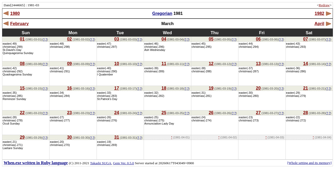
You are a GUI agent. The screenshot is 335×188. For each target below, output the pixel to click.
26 (211, 112)
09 (69, 63)
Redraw (324, 5)
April (319, 23)
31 (116, 137)
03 (116, 39)
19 (211, 88)
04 (163, 39)
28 (305, 112)
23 (69, 112)
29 (22, 137)
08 (22, 63)
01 (22, 39)
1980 (15, 13)
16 (69, 88)
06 (258, 39)
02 (69, 39)
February (19, 23)
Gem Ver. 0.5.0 (123, 163)
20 (258, 88)
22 (22, 112)
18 (163, 88)
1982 (319, 13)
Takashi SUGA (100, 163)
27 (258, 112)
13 (258, 63)
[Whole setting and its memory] (309, 163)
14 (305, 63)
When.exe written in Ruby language (36, 163)
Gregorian (162, 13)
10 (116, 63)
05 (211, 39)
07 (305, 39)
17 (116, 88)
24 (116, 112)
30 (69, 137)
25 (163, 112)
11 (163, 63)
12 (211, 63)
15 (22, 88)
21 (305, 88)
